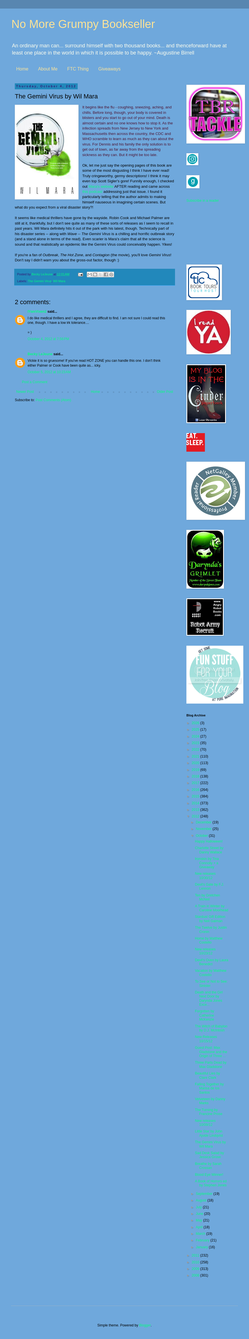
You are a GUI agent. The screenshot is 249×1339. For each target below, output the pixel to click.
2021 (196, 756)
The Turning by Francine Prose (208, 1112)
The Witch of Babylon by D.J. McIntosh (211, 1028)
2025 (196, 730)
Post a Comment (34, 382)
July (199, 1207)
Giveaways (109, 68)
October (202, 836)
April (199, 1227)
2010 (196, 1262)
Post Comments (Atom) (53, 400)
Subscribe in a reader (202, 201)
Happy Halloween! (209, 841)
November (204, 829)
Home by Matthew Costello (209, 940)
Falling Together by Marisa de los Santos (209, 1088)
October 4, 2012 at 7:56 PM (48, 339)
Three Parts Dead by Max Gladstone (211, 1065)
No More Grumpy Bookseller (83, 24)
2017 (196, 783)
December (204, 822)
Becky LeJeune (40, 354)
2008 (196, 1275)
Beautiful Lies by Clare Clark (207, 1075)
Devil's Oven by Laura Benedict (211, 962)
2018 (196, 776)
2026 (196, 723)
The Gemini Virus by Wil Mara (210, 1144)
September (204, 1194)
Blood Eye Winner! (209, 1175)
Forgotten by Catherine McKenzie (204, 1015)
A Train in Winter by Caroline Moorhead (211, 908)
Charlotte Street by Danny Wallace (209, 850)
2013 (196, 810)
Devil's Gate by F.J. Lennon (209, 886)
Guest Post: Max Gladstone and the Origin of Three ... (211, 1052)
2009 (196, 1269)
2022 (196, 750)
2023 (196, 743)
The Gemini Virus (40, 281)
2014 (196, 803)
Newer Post (25, 392)
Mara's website (101, 186)
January (202, 1247)
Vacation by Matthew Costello (211, 973)
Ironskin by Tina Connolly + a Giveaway (207, 863)
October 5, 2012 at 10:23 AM (49, 372)
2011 (196, 1255)
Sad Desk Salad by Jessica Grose (209, 1155)
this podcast (92, 191)
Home (22, 68)
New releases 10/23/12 (205, 951)
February (203, 1240)
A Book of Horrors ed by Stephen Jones (211, 1183)
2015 (196, 796)
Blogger (145, 1325)
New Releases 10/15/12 (206, 1039)
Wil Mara (59, 281)
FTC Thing (78, 68)
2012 (196, 816)
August (201, 1200)
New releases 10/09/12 (205, 1123)
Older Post (165, 392)
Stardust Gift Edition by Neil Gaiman (210, 919)
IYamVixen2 (37, 312)
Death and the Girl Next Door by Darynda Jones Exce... (209, 998)
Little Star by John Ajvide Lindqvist (209, 1133)
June (200, 1214)
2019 (196, 770)
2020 (196, 763)
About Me (47, 68)
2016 (196, 790)
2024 (196, 736)
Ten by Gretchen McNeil (207, 897)
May (199, 1220)
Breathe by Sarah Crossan (208, 1166)
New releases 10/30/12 (205, 876)
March (201, 1234)
